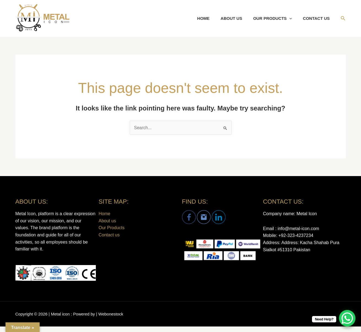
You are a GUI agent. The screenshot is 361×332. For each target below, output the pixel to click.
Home (203, 18)
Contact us (316, 18)
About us (231, 18)
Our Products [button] (272, 18)
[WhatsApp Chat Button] (347, 318)
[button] (289, 18)
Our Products (111, 227)
